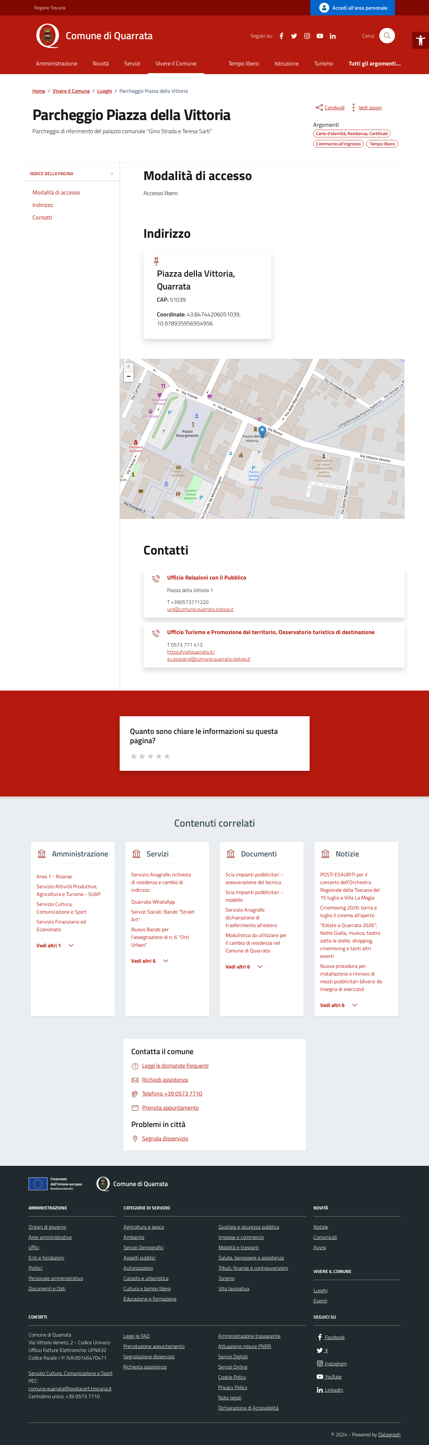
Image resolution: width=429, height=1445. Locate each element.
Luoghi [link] (320, 1290)
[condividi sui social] (329, 107)
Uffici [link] (34, 1247)
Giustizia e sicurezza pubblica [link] (249, 1227)
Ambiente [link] (134, 1237)
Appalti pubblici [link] (140, 1257)
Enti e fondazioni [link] (46, 1257)
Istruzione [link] (287, 63)
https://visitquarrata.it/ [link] (191, 652)
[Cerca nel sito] (387, 35)
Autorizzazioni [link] (138, 1268)
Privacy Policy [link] (232, 1387)
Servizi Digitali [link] (233, 1356)
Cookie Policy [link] (232, 1377)
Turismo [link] (323, 63)
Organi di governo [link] (47, 1227)
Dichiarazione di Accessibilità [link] (248, 1408)
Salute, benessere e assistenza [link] (251, 1257)
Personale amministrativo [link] (56, 1278)
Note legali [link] (229, 1397)
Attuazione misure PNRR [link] (244, 1346)
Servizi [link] (132, 63)
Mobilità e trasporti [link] (239, 1247)
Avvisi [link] (319, 1247)
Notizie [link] (320, 1227)
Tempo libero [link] (243, 63)
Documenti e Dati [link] (47, 1288)
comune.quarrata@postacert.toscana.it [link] (70, 1388)
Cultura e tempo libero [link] (147, 1288)
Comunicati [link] (325, 1237)
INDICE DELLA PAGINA (72, 173)
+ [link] (128, 367)
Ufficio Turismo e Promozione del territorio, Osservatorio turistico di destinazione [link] (270, 632)
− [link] (128, 377)
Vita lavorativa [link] (234, 1288)
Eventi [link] (320, 1300)
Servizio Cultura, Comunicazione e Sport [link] (71, 1373)
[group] (73, 933)
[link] (420, 40)
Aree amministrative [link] (50, 1237)
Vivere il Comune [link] (176, 63)
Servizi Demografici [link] (144, 1247)
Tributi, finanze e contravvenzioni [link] (253, 1268)
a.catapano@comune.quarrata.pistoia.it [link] (208, 659)
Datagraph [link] (389, 1434)
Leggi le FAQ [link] (136, 1336)
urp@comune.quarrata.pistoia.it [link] (200, 609)
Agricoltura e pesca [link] (144, 1227)
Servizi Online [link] (232, 1367)
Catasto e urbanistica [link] (146, 1278)
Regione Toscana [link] (49, 7)
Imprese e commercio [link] (241, 1237)
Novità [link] (101, 63)
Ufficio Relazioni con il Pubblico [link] (206, 577)
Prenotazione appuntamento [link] (153, 1346)
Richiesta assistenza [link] (145, 1367)
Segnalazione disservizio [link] (149, 1356)
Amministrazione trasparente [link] (249, 1336)
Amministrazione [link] (56, 63)
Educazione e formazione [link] (150, 1299)
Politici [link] (35, 1268)
